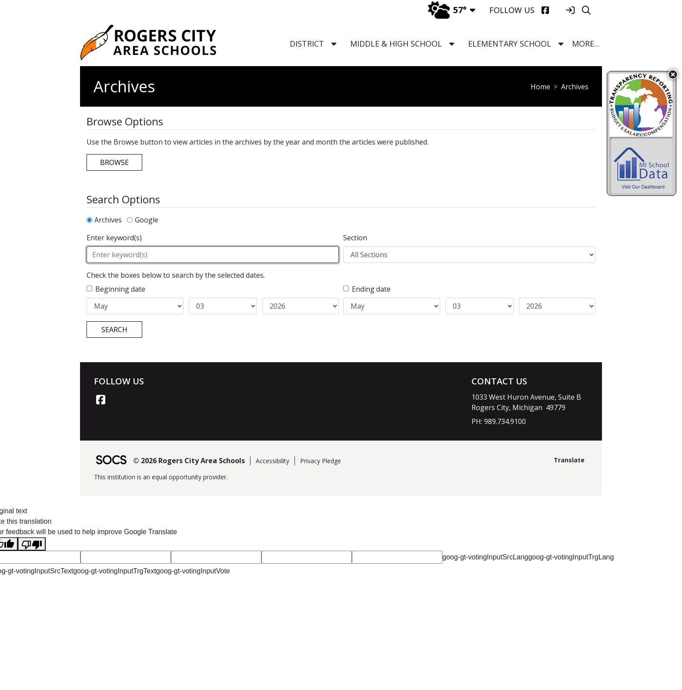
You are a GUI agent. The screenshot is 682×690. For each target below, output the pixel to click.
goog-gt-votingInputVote (193, 571)
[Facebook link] (100, 399)
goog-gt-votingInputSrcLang (485, 557)
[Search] (586, 10)
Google (146, 220)
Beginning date (120, 289)
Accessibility (272, 461)
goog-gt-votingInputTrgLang (571, 557)
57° (447, 10)
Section (355, 237)
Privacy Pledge (320, 461)
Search (114, 329)
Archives (108, 220)
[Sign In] (570, 10)
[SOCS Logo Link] (111, 460)
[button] (334, 43)
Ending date (371, 289)
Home (540, 86)
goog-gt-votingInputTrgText (114, 571)
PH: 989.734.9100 (498, 421)
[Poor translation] (32, 544)
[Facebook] (545, 10)
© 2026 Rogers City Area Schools (189, 460)
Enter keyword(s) (114, 237)
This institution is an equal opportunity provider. (160, 477)
